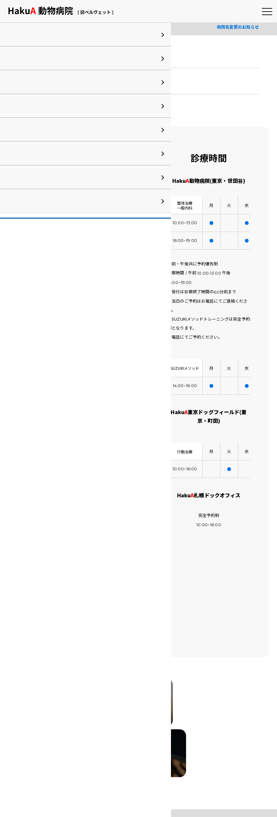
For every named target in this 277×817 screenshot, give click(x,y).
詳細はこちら (39, 107)
